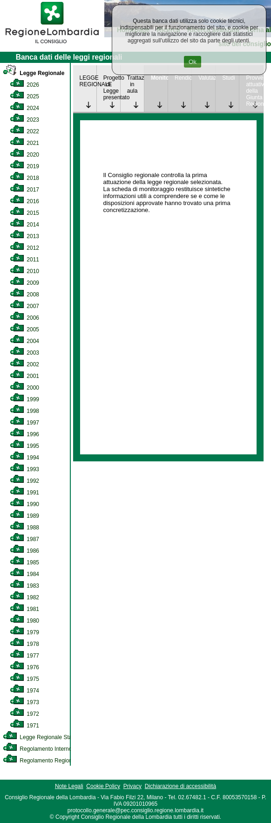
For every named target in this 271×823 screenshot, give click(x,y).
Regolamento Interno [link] (37, 749)
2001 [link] (24, 376)
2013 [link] (24, 236)
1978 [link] (24, 644)
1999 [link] (24, 399)
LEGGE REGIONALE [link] (88, 81)
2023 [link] (24, 120)
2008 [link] (24, 294)
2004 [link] (24, 341)
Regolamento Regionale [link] (41, 760)
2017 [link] (24, 189)
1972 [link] (24, 714)
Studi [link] (228, 78)
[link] (52, 44)
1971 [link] (24, 725)
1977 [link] (24, 655)
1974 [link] (24, 690)
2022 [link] (24, 131)
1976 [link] (24, 667)
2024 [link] (24, 108)
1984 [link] (24, 574)
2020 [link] (24, 154)
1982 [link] (24, 597)
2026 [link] (24, 85)
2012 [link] (24, 248)
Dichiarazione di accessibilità (180, 786)
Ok (192, 61)
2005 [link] (24, 329)
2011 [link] (24, 259)
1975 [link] (24, 679)
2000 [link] (24, 387)
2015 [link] (24, 213)
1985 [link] (24, 562)
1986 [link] (24, 551)
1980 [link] (24, 620)
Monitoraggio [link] (159, 78)
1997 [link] (24, 422)
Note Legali (69, 786)
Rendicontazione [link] (183, 78)
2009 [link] (24, 283)
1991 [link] (24, 492)
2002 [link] (24, 364)
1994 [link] (24, 457)
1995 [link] (24, 446)
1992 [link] (24, 481)
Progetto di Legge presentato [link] (111, 88)
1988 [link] (24, 527)
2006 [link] (24, 318)
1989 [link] (24, 516)
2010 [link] (24, 271)
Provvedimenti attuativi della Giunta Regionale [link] (254, 91)
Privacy (132, 786)
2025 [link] (24, 96)
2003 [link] (24, 353)
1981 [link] (24, 609)
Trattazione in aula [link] (135, 84)
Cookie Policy (103, 786)
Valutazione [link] (206, 78)
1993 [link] (24, 469)
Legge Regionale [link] (33, 73)
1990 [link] (24, 504)
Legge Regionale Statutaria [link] (45, 737)
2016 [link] (24, 201)
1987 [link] (24, 539)
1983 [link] (24, 586)
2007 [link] (24, 306)
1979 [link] (24, 632)
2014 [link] (24, 224)
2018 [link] (24, 178)
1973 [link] (24, 702)
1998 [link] (24, 411)
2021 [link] (24, 143)
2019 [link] (24, 166)
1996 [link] (24, 434)
